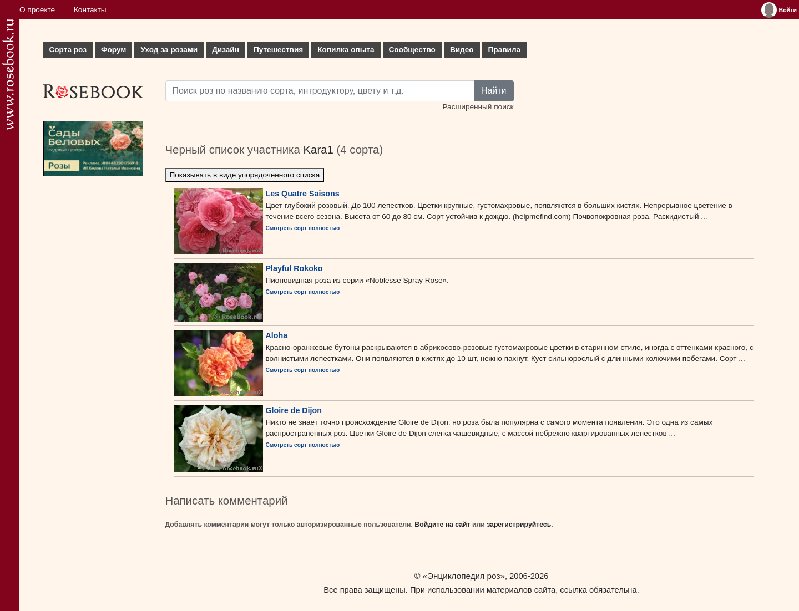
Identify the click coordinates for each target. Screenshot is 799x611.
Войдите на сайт (442, 524)
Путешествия (278, 49)
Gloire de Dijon (294, 410)
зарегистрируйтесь (519, 524)
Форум (113, 49)
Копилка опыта (345, 49)
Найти (494, 90)
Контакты (90, 10)
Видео (462, 49)
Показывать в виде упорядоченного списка (245, 175)
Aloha (277, 335)
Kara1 (318, 150)
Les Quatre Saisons (303, 193)
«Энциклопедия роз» (464, 576)
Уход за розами (169, 49)
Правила (504, 49)
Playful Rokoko (294, 268)
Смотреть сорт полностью (303, 228)
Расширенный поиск (477, 107)
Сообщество (412, 49)
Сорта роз (68, 49)
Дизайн (225, 49)
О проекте (37, 10)
